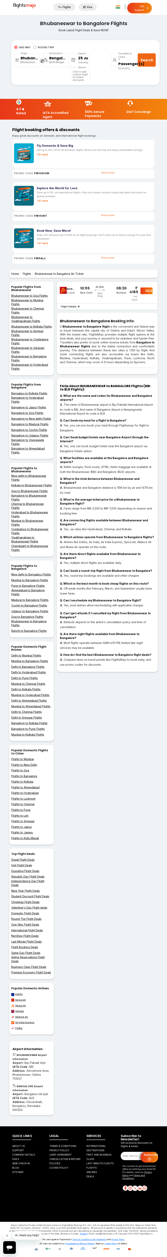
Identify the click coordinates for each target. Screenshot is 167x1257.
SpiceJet (18, 1000)
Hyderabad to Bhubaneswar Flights (29, 514)
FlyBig (16, 1028)
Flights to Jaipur (21, 827)
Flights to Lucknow (23, 798)
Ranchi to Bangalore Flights (29, 630)
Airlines (91, 1172)
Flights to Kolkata (22, 781)
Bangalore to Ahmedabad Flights (28, 450)
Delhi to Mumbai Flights (26, 655)
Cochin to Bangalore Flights (29, 605)
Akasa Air (18, 1005)
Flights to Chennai (22, 804)
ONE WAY (22, 47)
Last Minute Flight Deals (26, 941)
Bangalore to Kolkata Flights (29, 723)
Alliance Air (19, 1017)
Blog (15, 1167)
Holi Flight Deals (21, 865)
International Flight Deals (27, 930)
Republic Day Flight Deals (28, 876)
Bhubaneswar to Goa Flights (29, 295)
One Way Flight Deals (25, 924)
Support (18, 1150)
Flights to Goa (20, 770)
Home (15, 273)
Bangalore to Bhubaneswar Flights (29, 497)
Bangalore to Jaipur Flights (28, 407)
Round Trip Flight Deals (26, 919)
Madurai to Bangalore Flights (29, 600)
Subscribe (151, 1157)
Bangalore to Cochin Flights (29, 430)
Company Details (23, 1154)
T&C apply (42, 154)
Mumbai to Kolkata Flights (27, 734)
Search (146, 60)
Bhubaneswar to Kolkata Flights (31, 326)
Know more (108, 172)
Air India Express (22, 1022)
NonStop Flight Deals (25, 936)
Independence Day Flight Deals (27, 883)
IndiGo (17, 994)
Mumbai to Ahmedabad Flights (30, 706)
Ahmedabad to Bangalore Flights (28, 592)
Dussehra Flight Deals (25, 871)
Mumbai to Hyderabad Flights (30, 695)
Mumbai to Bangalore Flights (29, 580)
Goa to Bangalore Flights (27, 616)
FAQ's (15, 1159)
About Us (18, 1146)
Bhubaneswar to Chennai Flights (27, 310)
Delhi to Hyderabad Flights (28, 672)
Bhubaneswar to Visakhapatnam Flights (25, 319)
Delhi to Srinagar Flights (26, 717)
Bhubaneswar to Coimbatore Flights (29, 341)
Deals (90, 1176)
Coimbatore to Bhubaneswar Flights (29, 531)
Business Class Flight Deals (28, 967)
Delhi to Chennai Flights (26, 712)
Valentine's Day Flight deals (29, 907)
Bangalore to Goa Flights (27, 413)
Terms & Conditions (62, 1146)
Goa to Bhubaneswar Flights (29, 491)
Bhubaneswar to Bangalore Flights (29, 358)
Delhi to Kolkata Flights (26, 689)
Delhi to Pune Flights (24, 678)
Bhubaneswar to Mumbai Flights (27, 302)
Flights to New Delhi (24, 764)
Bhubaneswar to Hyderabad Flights (29, 366)
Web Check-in (21, 1163)
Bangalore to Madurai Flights (29, 424)
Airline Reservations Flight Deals (28, 959)
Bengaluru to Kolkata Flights (29, 393)
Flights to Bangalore (24, 776)
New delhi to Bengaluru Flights (31, 574)
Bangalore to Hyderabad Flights (27, 399)
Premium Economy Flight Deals (31, 972)
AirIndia (17, 1011)
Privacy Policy (59, 1150)
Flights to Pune (20, 810)
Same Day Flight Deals (25, 953)
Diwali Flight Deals (23, 859)
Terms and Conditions (133, 1177)
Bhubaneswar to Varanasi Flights (27, 349)
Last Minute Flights (100, 1163)
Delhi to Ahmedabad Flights (29, 700)
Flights (64, 7)
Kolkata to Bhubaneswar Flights (31, 485)
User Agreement (98, 1239)
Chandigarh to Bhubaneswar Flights (29, 548)
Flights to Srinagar (23, 821)
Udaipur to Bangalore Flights (29, 611)
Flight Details (70, 306)
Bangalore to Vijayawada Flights (27, 442)
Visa (87, 7)
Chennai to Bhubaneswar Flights (27, 505)
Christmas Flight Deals (25, 902)
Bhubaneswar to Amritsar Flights (27, 333)
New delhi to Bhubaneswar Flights (28, 477)
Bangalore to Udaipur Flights (29, 435)
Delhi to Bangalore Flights (28, 666)
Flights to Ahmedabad (25, 787)
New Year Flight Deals (25, 890)
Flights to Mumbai (22, 759)
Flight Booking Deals (24, 947)
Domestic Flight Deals (25, 913)
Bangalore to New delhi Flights (31, 418)
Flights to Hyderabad (25, 793)
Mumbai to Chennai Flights (28, 683)
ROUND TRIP (43, 47)
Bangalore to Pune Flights (28, 729)
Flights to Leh (19, 815)
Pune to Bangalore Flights (28, 585)
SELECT (149, 290)
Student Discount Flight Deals (30, 896)
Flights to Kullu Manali (25, 838)
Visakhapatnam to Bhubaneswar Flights (24, 539)
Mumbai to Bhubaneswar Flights (27, 522)
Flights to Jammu (22, 832)
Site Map (18, 1172)
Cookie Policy (58, 1167)
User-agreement (60, 1154)
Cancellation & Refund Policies (79, 1243)
